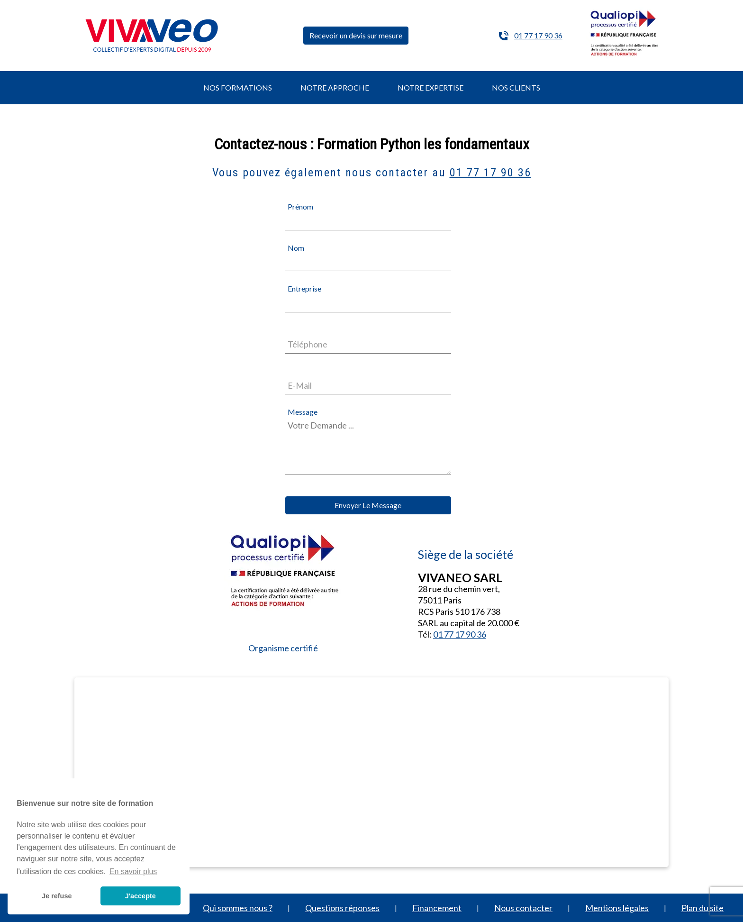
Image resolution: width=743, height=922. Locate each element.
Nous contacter (523, 908)
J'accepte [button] (140, 896)
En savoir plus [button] (133, 871)
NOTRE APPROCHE (334, 87)
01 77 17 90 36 (538, 35)
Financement (437, 908)
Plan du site (702, 908)
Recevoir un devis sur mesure (355, 35)
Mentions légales (617, 908)
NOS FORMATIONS (237, 87)
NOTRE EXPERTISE (430, 87)
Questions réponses (342, 908)
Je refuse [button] (57, 896)
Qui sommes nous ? (237, 908)
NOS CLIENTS (516, 87)
